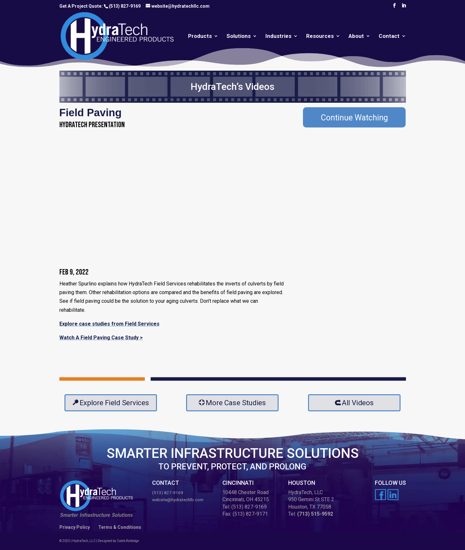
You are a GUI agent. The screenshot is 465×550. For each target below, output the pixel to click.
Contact (389, 36)
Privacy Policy (74, 527)
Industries (278, 36)
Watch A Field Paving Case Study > (101, 338)
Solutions (239, 36)
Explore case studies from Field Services (109, 324)
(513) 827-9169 (125, 6)
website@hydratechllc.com (177, 499)
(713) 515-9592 (315, 514)
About (356, 36)
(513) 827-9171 (250, 514)
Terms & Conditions (119, 527)
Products (200, 36)
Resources (320, 36)
